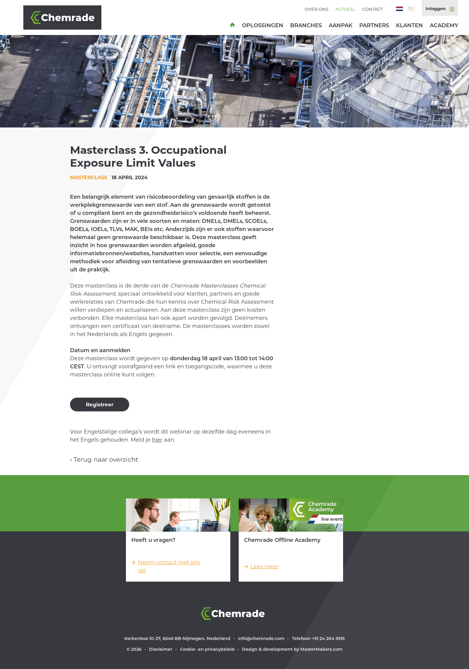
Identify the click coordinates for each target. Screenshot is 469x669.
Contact (372, 9)
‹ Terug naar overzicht (104, 459)
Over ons (316, 9)
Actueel (345, 9)
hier (157, 440)
